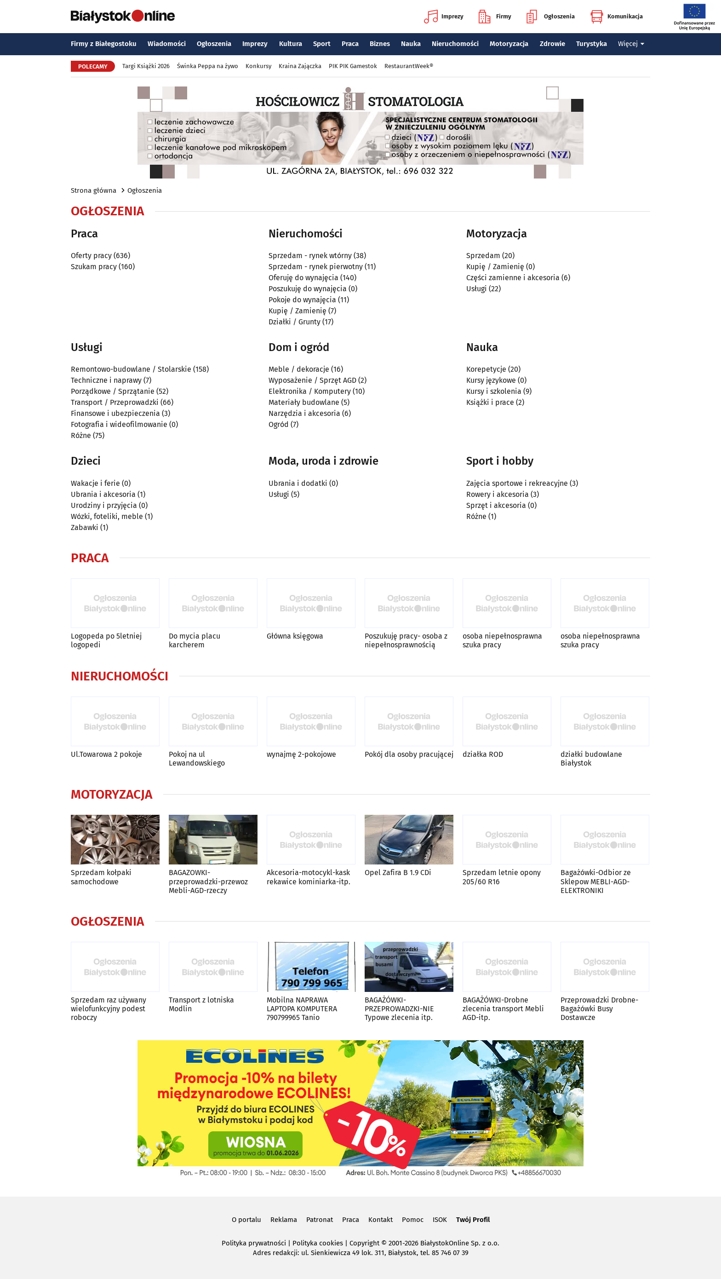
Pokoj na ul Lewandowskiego (197, 758)
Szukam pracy (94, 266)
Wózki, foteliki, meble (107, 516)
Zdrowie (552, 44)
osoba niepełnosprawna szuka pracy (502, 640)
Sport (322, 44)
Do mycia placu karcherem (194, 640)
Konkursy (258, 66)
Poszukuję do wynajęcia (308, 288)
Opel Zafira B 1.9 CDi (398, 872)
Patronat (319, 1220)
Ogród (279, 424)
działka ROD (483, 754)
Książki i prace (490, 402)
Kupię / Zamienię (297, 310)
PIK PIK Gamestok (353, 66)
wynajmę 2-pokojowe (301, 754)
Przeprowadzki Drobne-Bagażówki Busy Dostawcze (599, 1009)
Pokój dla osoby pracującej (409, 754)
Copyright (364, 1243)
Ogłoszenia (550, 16)
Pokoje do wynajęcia (302, 299)
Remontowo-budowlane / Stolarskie (131, 369)
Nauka (411, 44)
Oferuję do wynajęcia (303, 277)
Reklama (283, 1220)
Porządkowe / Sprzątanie (112, 391)
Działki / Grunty (294, 321)
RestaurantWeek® (408, 66)
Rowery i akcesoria (497, 494)
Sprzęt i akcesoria (496, 505)
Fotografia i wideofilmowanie (119, 424)
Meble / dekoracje (299, 369)
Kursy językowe (491, 380)
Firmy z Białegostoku (104, 44)
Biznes (380, 44)
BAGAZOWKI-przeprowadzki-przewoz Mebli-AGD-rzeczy (208, 881)
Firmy (495, 16)
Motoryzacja (509, 44)
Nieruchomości (455, 44)
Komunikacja (616, 16)
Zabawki (84, 527)
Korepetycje (486, 369)
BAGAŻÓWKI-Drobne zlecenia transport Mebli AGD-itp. (503, 1009)
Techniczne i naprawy (106, 380)
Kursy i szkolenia (493, 391)
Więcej (631, 44)
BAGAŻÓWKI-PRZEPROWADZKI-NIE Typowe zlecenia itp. (399, 1009)
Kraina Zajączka (300, 66)
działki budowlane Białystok (591, 758)
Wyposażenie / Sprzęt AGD (312, 380)
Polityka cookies (317, 1243)
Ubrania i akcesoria (103, 494)
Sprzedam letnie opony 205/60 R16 (502, 877)
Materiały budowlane (304, 402)
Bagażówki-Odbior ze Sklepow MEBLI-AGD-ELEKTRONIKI (596, 881)
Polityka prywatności (254, 1243)
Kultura (290, 44)
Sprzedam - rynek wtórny (310, 255)
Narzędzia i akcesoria (304, 413)
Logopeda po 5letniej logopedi (106, 640)
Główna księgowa (295, 636)
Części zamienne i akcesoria (513, 277)
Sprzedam (483, 255)
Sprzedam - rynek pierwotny (316, 266)
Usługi (476, 288)
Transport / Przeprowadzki (115, 402)
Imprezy (444, 16)
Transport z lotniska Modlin (201, 1004)
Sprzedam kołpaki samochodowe (101, 877)
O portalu (246, 1220)
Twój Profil (473, 1220)
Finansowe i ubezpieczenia (115, 413)
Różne (81, 435)
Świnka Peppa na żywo (207, 66)
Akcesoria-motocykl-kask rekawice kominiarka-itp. (308, 877)
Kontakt (380, 1220)
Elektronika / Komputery (310, 391)
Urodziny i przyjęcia (104, 505)
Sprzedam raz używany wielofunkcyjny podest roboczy (108, 1009)
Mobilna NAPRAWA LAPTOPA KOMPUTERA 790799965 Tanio (302, 1009)
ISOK (440, 1220)
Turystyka (591, 44)
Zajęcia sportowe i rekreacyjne (517, 483)
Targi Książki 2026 (146, 66)
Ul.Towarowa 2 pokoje (106, 754)
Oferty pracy (91, 255)
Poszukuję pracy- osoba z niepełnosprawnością (406, 640)
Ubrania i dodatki (298, 483)
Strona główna (93, 190)
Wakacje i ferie (95, 483)
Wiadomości (167, 44)
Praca (350, 44)
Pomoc (412, 1220)
